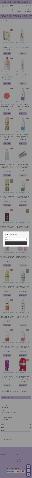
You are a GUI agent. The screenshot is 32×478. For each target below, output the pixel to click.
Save (16, 243)
